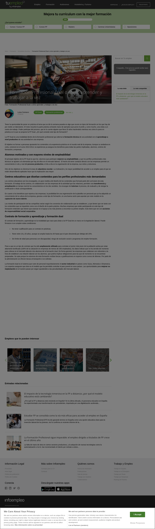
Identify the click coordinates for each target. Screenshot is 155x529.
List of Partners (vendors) (78, 525)
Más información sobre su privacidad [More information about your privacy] (29, 525)
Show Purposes (137, 523)
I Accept (137, 515)
